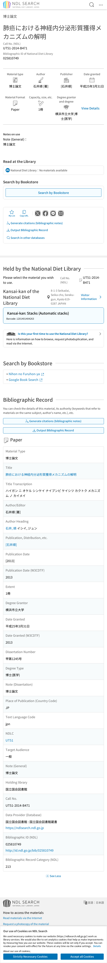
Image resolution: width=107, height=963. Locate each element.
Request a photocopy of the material (26, 924)
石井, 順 (11, 528)
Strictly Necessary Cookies (30, 956)
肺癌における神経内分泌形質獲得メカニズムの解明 (41, 474)
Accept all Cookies (82, 956)
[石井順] (11, 544)
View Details (90, 108)
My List (12, 213)
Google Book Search (26, 379)
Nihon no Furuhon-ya (26, 373)
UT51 (9, 740)
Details (97, 946)
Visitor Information (92, 297)
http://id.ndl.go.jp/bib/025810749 (30, 850)
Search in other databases (25, 238)
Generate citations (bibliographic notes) (34, 223)
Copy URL (24, 213)
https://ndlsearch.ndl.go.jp (25, 827)
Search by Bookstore (53, 192)
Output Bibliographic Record (27, 230)
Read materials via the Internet (22, 918)
